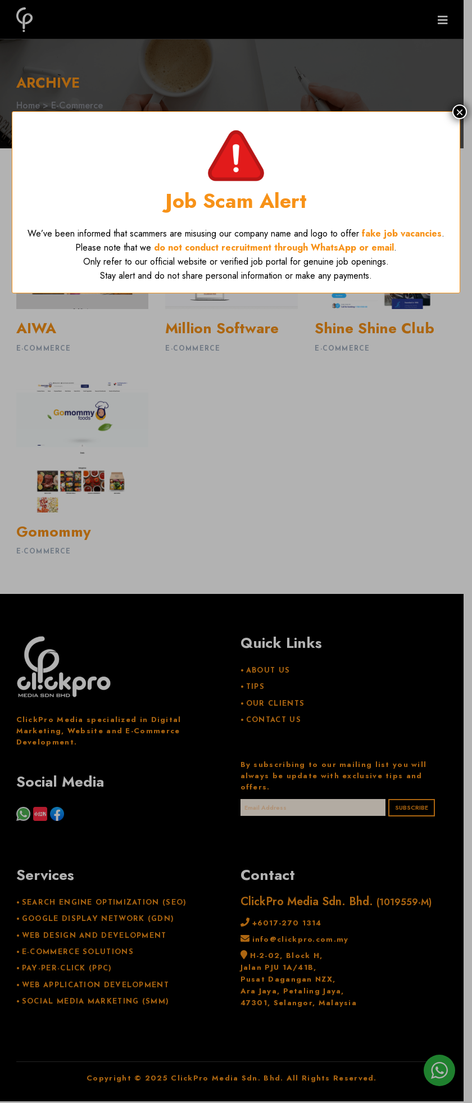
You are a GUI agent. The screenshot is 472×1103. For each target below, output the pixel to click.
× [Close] (460, 112)
